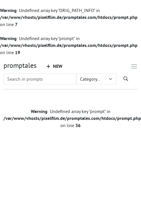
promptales (20, 65)
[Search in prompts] (39, 79)
